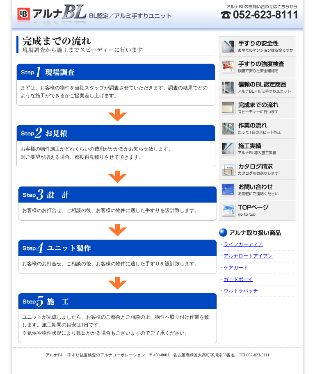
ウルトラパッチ (241, 291)
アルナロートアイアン (248, 256)
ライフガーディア (243, 244)
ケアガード (236, 268)
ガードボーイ (238, 279)
